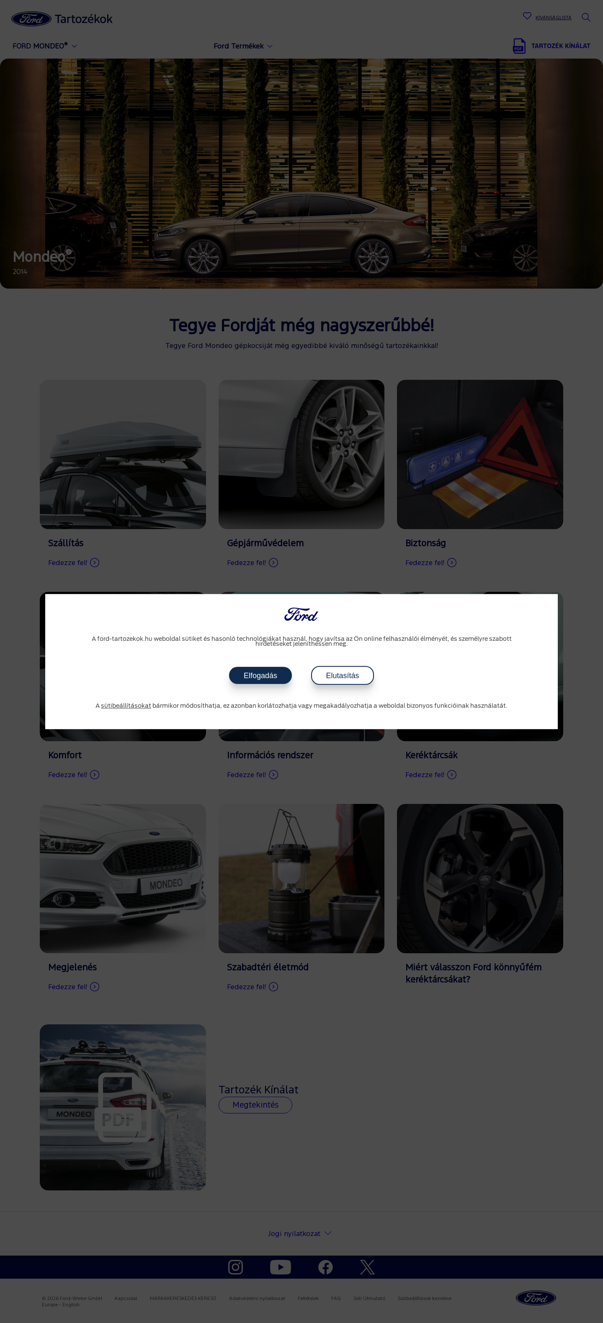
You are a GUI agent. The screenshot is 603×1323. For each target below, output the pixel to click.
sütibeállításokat (126, 706)
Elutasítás (342, 675)
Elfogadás (260, 675)
